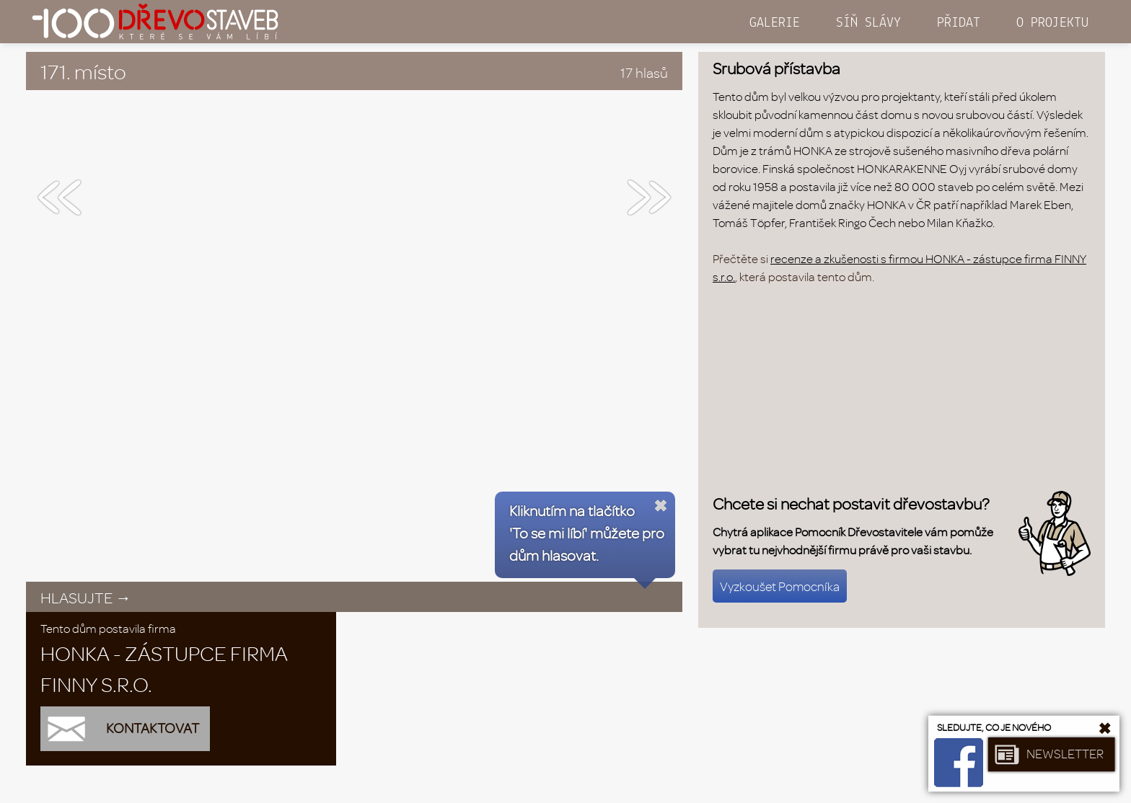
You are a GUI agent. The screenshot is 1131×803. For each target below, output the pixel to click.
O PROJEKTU (1052, 23)
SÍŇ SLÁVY (868, 23)
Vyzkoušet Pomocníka (780, 586)
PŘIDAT (958, 23)
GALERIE (774, 23)
